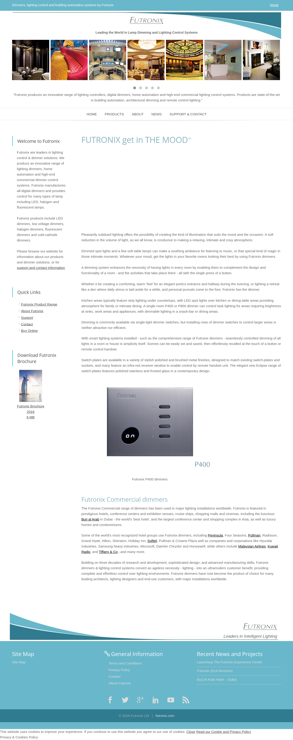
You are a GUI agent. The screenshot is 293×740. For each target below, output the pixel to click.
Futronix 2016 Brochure (215, 671)
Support (27, 318)
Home (274, 5)
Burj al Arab (90, 519)
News (157, 114)
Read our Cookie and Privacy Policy (223, 732)
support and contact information (41, 268)
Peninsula (215, 535)
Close (191, 732)
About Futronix (32, 311)
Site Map (19, 662)
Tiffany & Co (108, 552)
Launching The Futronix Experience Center (229, 662)
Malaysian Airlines (252, 546)
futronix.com (165, 716)
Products (114, 114)
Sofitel (152, 541)
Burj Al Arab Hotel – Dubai (216, 679)
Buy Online (29, 331)
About (138, 114)
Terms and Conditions (125, 663)
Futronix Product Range (39, 304)
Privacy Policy (119, 670)
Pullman (254, 535)
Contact (27, 324)
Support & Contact (188, 114)
